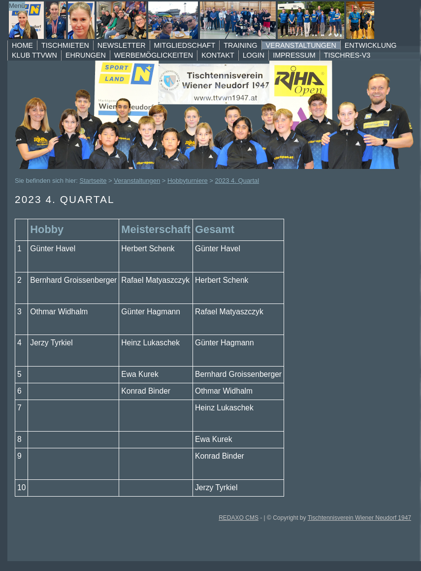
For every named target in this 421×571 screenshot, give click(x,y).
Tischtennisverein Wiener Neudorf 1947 (359, 517)
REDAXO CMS (239, 517)
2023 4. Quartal (237, 180)
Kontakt (217, 55)
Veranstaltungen (301, 45)
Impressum (294, 55)
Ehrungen (85, 55)
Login (254, 55)
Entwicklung (371, 45)
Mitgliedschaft (185, 45)
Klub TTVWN (34, 55)
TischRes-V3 (347, 55)
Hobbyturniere (187, 180)
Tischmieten (65, 45)
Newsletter (121, 45)
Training (240, 45)
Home (22, 45)
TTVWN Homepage (201, 20)
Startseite (93, 180)
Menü (17, 5)
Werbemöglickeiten (153, 55)
